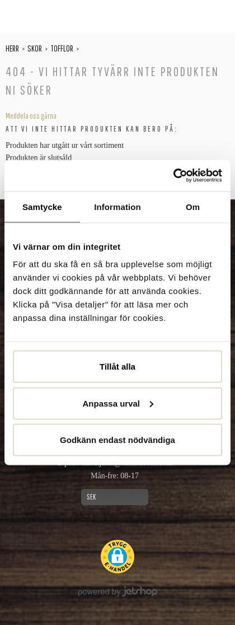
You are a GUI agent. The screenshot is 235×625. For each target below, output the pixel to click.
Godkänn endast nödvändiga (117, 440)
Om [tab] (193, 206)
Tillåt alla (117, 366)
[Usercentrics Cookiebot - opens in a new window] (173, 176)
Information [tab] (117, 206)
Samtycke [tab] (42, 206)
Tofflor (61, 48)
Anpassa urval (117, 403)
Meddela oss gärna (31, 115)
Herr (12, 48)
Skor (34, 48)
